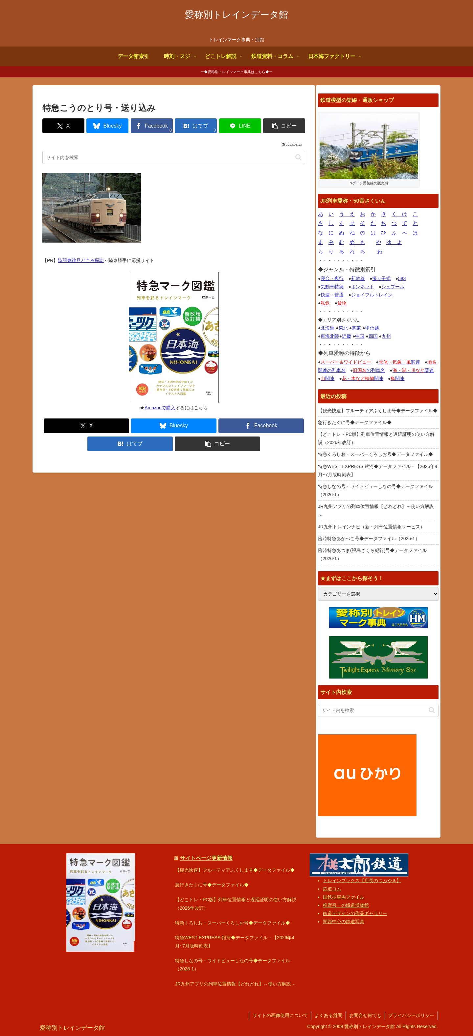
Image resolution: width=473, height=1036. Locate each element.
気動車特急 (332, 286)
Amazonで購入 (160, 407)
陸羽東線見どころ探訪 (81, 260)
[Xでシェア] (63, 125)
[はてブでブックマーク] (196, 125)
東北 (343, 328)
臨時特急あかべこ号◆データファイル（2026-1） (369, 538)
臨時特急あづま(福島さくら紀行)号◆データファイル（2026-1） (372, 554)
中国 (359, 336)
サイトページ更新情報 (206, 858)
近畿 (346, 336)
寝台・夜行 (332, 278)
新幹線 (358, 278)
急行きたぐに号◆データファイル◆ (355, 422)
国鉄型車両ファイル (343, 897)
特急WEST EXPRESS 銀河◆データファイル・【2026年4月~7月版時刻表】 (377, 470)
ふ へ (399, 232)
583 (402, 278)
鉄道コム (332, 888)
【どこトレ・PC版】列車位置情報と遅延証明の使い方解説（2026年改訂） (376, 438)
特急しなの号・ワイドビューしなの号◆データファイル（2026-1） (375, 490)
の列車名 (369, 370)
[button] (284, 125)
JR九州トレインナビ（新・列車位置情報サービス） (371, 526)
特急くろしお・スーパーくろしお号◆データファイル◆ (375, 454)
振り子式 (381, 278)
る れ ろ (352, 251)
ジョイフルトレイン (372, 294)
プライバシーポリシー (411, 1015)
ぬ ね (347, 232)
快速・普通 (332, 294)
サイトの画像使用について (280, 1015)
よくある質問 (328, 1015)
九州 (386, 336)
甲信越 (372, 328)
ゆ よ (394, 242)
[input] (173, 157)
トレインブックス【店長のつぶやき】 (362, 880)
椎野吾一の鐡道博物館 (346, 905)
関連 (399, 362)
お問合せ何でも (365, 1015)
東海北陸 (330, 336)
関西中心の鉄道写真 (343, 921)
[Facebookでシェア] (152, 125)
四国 (373, 336)
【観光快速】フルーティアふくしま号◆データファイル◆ (378, 410)
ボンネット (362, 286)
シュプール (392, 286)
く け (399, 214)
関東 (356, 328)
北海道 (327, 328)
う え (347, 214)
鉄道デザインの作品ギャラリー (355, 913)
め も (357, 242)
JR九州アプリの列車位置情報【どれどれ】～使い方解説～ (376, 510)
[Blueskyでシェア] (107, 125)
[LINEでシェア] (240, 125)
